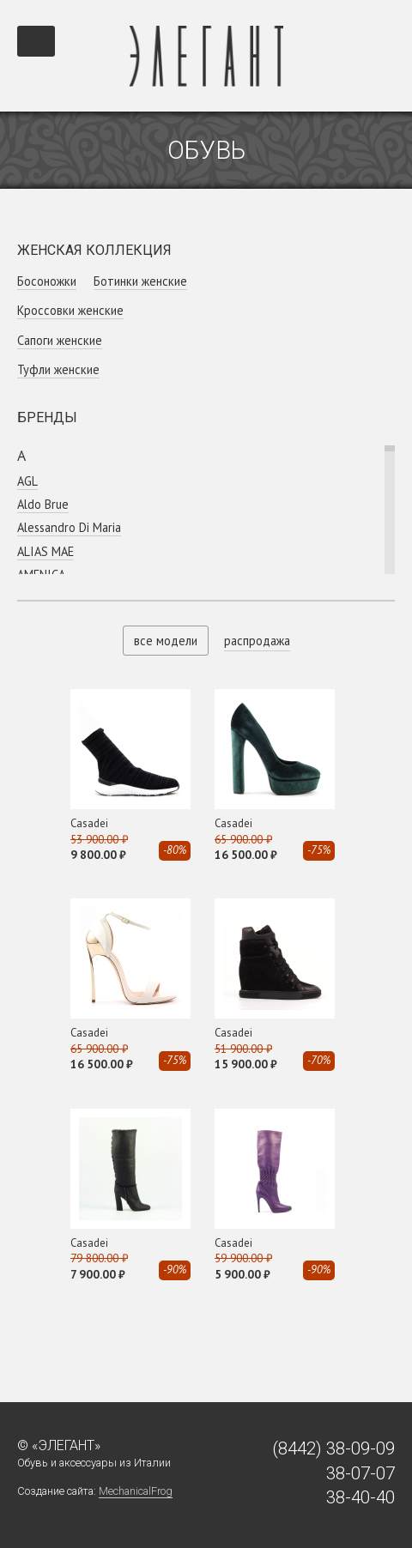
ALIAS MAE (45, 551)
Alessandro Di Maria (69, 527)
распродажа (257, 640)
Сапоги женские (59, 340)
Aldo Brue (43, 504)
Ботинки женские (140, 281)
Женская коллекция (94, 250)
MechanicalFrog (136, 1491)
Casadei (89, 823)
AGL (27, 481)
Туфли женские (58, 369)
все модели (165, 640)
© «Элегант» (58, 1445)
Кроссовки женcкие (70, 310)
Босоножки (46, 281)
